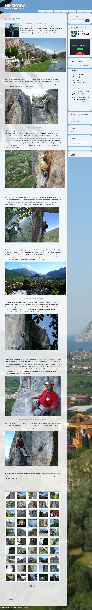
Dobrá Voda (76, 121)
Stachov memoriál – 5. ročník (14, 595)
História (57, 11)
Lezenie (36, 23)
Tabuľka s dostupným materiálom (79, 65)
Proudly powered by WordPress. (21, 607)
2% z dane (80, 11)
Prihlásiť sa (73, 149)
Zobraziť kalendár (75, 106)
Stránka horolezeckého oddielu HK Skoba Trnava (15, 6)
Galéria (65, 11)
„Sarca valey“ (43, 476)
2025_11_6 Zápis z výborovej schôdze (78, 153)
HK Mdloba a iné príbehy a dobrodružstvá (50, 595)
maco (25, 23)
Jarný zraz (80, 77)
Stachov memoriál (82, 82)
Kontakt (49, 11)
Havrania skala (77, 119)
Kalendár (87, 11)
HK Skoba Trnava (75, 132)
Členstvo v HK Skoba (73, 11)
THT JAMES (80, 94)
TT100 (78, 88)
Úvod (41, 11)
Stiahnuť (73, 155)
